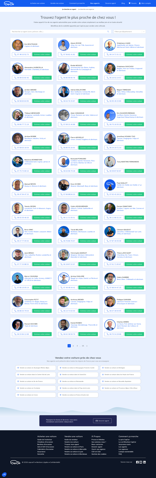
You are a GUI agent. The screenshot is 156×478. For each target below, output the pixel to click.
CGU (99, 452)
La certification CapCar (127, 442)
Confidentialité (55, 462)
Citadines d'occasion (45, 442)
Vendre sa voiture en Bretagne (113, 368)
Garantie (40, 454)
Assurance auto (125, 444)
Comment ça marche (77, 3)
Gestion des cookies (99, 454)
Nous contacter (97, 444)
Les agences (123, 449)
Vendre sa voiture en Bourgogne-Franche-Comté (77, 368)
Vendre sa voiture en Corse (27, 395)
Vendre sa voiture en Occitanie (28, 388)
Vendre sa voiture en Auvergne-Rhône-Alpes (33, 368)
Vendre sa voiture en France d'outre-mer (74, 395)
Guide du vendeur (71, 440)
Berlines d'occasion (44, 444)
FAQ (120, 454)
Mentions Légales (42, 462)
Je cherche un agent (69, 9)
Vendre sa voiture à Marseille (75, 449)
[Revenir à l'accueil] (10, 3)
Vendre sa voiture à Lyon (73, 452)
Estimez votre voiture (42, 54)
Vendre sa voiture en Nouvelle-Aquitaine (116, 381)
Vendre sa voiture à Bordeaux (75, 454)
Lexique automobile (126, 452)
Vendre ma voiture (57, 3)
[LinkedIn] (144, 462)
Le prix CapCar (124, 440)
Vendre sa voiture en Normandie (71, 381)
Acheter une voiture (37, 3)
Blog (123, 3)
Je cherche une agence (86, 9)
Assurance (41, 452)
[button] (4, 474)
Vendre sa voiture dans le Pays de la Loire (75, 388)
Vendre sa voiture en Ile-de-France (30, 381)
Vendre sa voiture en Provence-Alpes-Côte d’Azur (119, 388)
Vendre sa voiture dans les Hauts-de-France (118, 374)
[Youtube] (140, 462)
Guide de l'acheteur (44, 440)
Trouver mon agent (71, 444)
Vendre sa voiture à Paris (74, 447)
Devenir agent (110, 3)
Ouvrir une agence (98, 449)
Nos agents (95, 3)
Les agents (123, 447)
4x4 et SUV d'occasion (45, 447)
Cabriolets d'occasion (45, 449)
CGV (93, 452)
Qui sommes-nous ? (99, 442)
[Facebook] (137, 462)
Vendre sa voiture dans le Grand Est (73, 374)
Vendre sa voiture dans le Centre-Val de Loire (33, 374)
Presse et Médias (98, 440)
